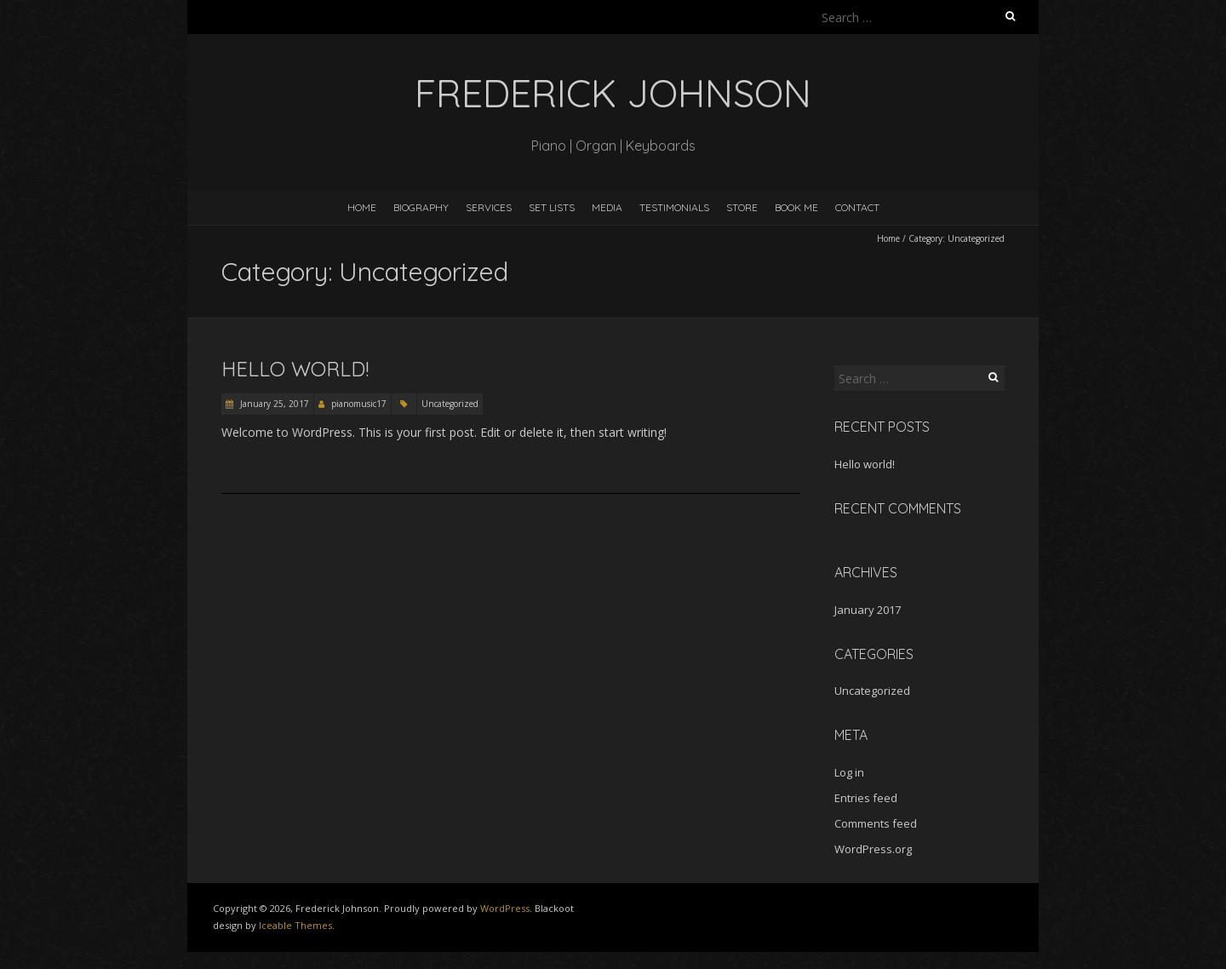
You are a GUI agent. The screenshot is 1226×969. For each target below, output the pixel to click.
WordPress (505, 908)
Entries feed (865, 798)
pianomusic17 (359, 404)
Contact (857, 207)
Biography (421, 207)
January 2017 (867, 609)
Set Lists (552, 207)
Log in (849, 772)
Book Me (796, 207)
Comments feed (875, 823)
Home (361, 207)
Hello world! (295, 368)
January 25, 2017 (273, 404)
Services (489, 207)
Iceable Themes (295, 925)
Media (607, 207)
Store (742, 207)
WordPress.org (873, 849)
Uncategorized (449, 404)
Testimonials (674, 207)
